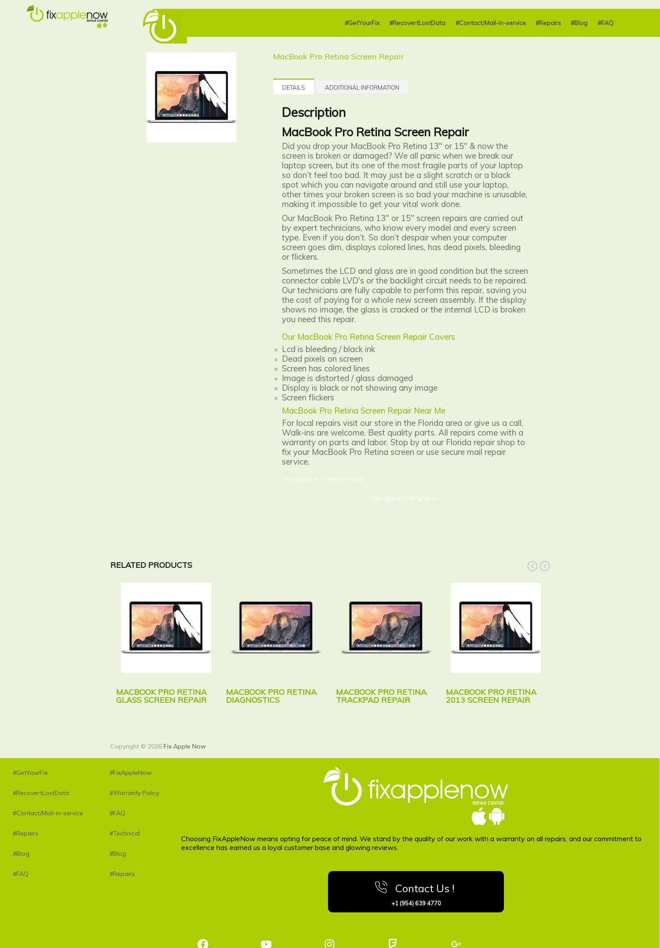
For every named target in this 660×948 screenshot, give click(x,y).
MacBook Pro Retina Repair (325, 479)
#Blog (579, 23)
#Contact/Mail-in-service (491, 23)
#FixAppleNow (130, 773)
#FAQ (605, 23)
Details (293, 87)
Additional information (362, 87)
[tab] (293, 86)
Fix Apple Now (185, 746)
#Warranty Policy (134, 793)
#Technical (124, 833)
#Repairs (548, 23)
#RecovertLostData (417, 23)
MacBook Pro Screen (405, 498)
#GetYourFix (362, 23)
